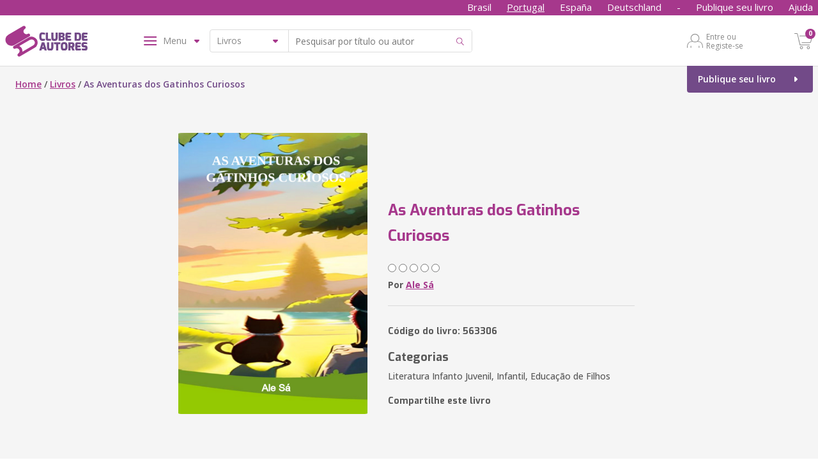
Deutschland (634, 7)
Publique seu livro (734, 7)
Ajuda (801, 7)
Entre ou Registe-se (724, 40)
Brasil (479, 7)
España (576, 7)
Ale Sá (420, 285)
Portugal (525, 7)
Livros (62, 84)
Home (28, 84)
